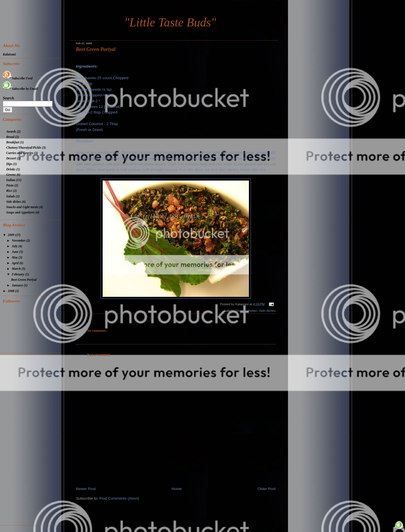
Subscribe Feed (17, 78)
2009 (11, 235)
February (18, 274)
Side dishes (267, 310)
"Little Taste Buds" (170, 22)
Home (177, 489)
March (17, 269)
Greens (241, 310)
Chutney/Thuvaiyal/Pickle (23, 148)
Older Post (267, 489)
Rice (9, 191)
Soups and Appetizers (20, 212)
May (15, 257)
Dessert (11, 158)
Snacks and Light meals (22, 207)
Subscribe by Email (20, 89)
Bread (10, 137)
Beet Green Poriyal (95, 49)
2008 (11, 291)
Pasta (10, 185)
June (15, 252)
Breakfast (12, 142)
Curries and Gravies (19, 153)
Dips (9, 164)
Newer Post (86, 489)
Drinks (10, 169)
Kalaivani (9, 54)
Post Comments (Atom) (119, 498)
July (15, 246)
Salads (10, 196)
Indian (252, 310)
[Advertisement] (31, 439)
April (15, 263)
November (19, 240)
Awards (11, 131)
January (18, 285)
